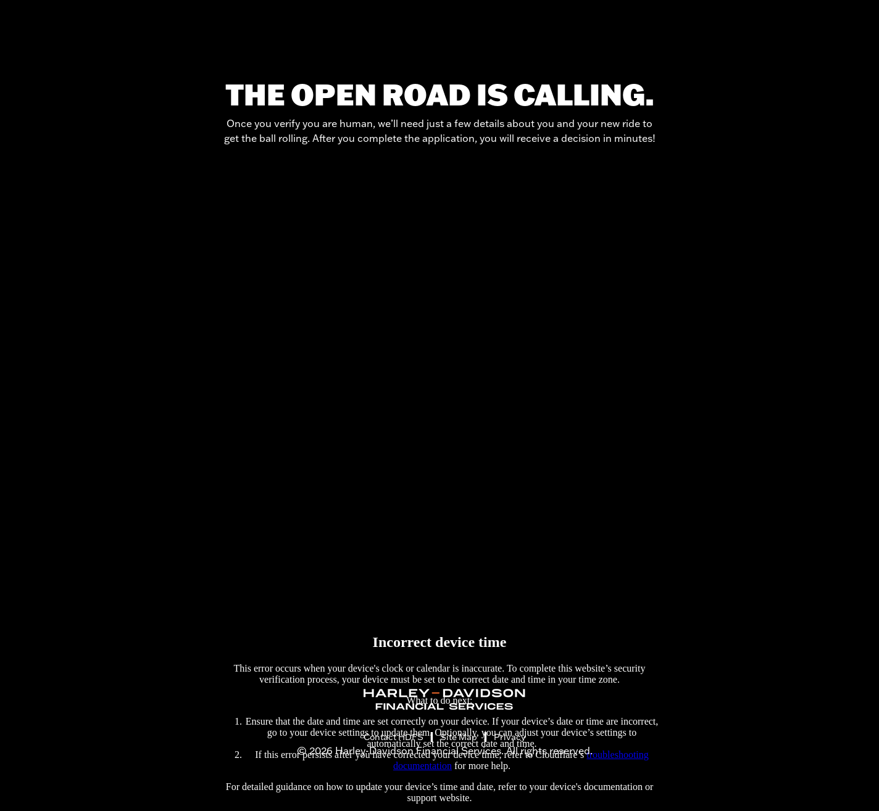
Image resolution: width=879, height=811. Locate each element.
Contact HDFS (393, 737)
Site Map (458, 737)
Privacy (509, 737)
